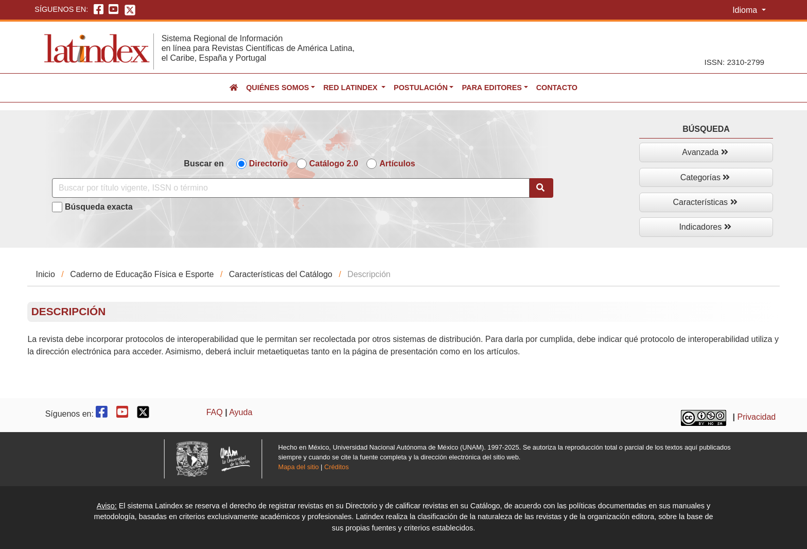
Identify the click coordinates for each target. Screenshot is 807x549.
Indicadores (705, 226)
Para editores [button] (491, 87)
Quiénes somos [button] (277, 87)
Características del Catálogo (280, 274)
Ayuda (240, 412)
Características (705, 202)
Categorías (705, 177)
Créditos (336, 467)
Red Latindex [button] (351, 87)
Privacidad (757, 417)
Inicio (45, 274)
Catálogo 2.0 (333, 163)
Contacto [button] (556, 87)
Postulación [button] (421, 87)
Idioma (745, 10)
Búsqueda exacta (99, 206)
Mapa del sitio (298, 467)
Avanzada (705, 152)
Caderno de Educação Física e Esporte (142, 274)
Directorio (268, 163)
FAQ (214, 412)
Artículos (397, 163)
